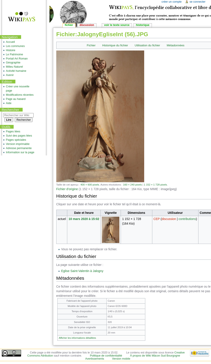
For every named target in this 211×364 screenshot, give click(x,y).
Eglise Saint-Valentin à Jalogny (82, 271)
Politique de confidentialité (106, 355)
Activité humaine (16, 70)
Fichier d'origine (67, 189)
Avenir (10, 75)
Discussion (87, 25)
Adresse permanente (19, 148)
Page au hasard (15, 99)
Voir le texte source (116, 25)
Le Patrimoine (14, 54)
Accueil (10, 41)
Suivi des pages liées (19, 135)
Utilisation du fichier (147, 45)
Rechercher (10, 110)
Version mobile (121, 358)
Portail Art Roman (17, 58)
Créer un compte (172, 1)
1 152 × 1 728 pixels (155, 184)
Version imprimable (17, 144)
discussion (169, 219)
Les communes (15, 46)
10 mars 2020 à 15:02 (84, 219)
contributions (187, 219)
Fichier (91, 45)
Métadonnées (175, 45)
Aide (8, 103)
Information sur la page (20, 152)
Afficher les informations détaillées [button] (77, 338)
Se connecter (197, 1)
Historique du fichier (115, 45)
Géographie (13, 62)
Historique (142, 25)
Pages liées (13, 131)
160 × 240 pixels (132, 184)
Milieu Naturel (14, 66)
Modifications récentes (20, 94)
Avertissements (94, 358)
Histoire (10, 50)
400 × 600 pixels (89, 184)
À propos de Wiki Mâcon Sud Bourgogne (155, 355)
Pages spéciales (16, 139)
